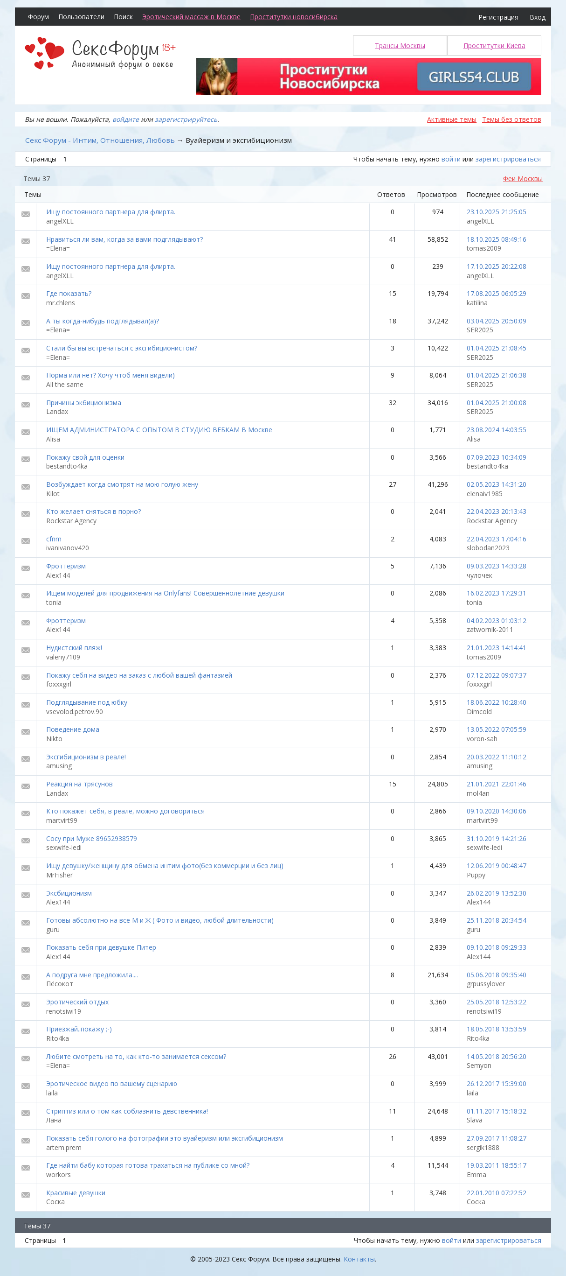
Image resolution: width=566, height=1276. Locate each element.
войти (451, 158)
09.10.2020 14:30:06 (496, 810)
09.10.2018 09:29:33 (496, 947)
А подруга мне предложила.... (92, 974)
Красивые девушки (75, 1192)
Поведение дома (72, 729)
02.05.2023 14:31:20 (496, 484)
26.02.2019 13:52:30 (496, 893)
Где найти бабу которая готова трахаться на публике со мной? (147, 1165)
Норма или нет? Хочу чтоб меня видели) (110, 375)
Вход (537, 17)
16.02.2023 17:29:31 (496, 593)
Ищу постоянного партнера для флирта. (110, 211)
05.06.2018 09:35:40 (496, 974)
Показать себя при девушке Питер (101, 947)
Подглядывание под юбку (86, 702)
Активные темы (451, 119)
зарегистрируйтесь (186, 119)
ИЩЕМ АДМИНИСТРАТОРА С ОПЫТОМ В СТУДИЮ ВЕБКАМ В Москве (159, 429)
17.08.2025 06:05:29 (496, 293)
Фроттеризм (66, 565)
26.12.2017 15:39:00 (496, 1083)
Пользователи (81, 16)
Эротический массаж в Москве (191, 16)
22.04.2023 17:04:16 (496, 538)
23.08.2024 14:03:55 (496, 429)
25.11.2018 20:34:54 (496, 920)
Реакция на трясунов (79, 783)
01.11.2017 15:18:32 (496, 1111)
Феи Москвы (523, 178)
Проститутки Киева (494, 45)
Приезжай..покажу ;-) (79, 1028)
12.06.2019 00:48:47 (496, 865)
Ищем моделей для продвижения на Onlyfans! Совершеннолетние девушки (165, 593)
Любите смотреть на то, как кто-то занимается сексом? (136, 1056)
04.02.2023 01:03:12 (496, 620)
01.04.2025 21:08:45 (496, 348)
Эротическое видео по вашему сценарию (111, 1083)
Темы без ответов (511, 119)
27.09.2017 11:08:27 (496, 1138)
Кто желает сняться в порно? (93, 511)
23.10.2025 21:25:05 (496, 211)
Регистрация (498, 17)
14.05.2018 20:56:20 (496, 1056)
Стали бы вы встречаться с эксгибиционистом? (121, 348)
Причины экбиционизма (83, 402)
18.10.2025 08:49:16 (496, 239)
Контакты (359, 1259)
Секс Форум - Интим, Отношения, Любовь (100, 140)
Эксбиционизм (69, 893)
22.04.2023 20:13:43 (496, 511)
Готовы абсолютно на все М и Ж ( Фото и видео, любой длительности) (160, 920)
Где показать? (68, 293)
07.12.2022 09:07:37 (496, 675)
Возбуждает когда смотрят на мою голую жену (122, 484)
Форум (38, 16)
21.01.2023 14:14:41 (496, 647)
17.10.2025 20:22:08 (496, 266)
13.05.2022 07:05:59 (496, 729)
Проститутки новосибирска (294, 16)
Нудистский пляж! (74, 647)
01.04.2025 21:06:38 (496, 375)
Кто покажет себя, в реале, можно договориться (125, 810)
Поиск (123, 16)
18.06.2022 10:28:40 (496, 702)
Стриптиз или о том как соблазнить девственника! (127, 1111)
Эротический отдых (77, 1001)
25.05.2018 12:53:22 (496, 1001)
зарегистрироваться (508, 158)
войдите (125, 119)
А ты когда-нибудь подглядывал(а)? (102, 320)
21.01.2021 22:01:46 (496, 783)
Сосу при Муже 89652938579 (91, 838)
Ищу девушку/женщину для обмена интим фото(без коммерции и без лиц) (164, 865)
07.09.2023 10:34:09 (496, 457)
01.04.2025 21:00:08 (496, 402)
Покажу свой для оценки (85, 457)
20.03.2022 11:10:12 (496, 756)
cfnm (54, 538)
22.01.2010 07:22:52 (496, 1192)
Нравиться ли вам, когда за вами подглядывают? (124, 239)
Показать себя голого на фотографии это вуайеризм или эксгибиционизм (164, 1138)
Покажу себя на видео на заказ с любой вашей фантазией (139, 675)
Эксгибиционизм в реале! (86, 756)
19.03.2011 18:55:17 (496, 1165)
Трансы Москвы (400, 45)
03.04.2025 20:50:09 (496, 320)
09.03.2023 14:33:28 (496, 565)
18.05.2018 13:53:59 (496, 1028)
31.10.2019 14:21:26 (496, 838)
